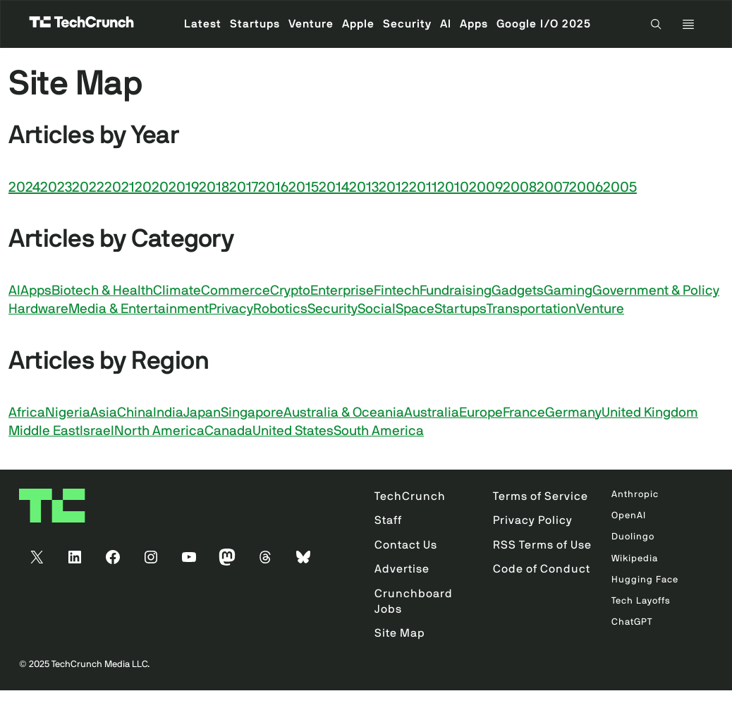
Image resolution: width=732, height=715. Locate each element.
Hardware (38, 309)
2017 (243, 188)
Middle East (44, 431)
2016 (273, 188)
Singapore (252, 413)
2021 (119, 188)
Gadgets (518, 291)
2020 (152, 188)
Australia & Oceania (343, 413)
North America (159, 431)
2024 (24, 188)
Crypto (290, 291)
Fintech (397, 291)
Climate (177, 291)
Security (332, 309)
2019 (184, 188)
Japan (202, 413)
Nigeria (67, 413)
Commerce (235, 291)
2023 (56, 188)
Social (377, 309)
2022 (88, 188)
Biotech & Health (102, 291)
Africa (26, 413)
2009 (486, 188)
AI (14, 291)
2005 (620, 188)
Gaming (568, 291)
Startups (460, 309)
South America (379, 431)
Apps (35, 291)
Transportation (531, 309)
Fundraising (456, 291)
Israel (97, 431)
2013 (364, 188)
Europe (481, 413)
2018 (214, 188)
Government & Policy (655, 291)
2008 (520, 188)
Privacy (231, 309)
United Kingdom (650, 413)
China (135, 413)
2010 (453, 188)
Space (415, 309)
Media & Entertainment (138, 309)
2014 (334, 188)
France (524, 413)
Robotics (280, 309)
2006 (586, 188)
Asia (103, 413)
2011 (423, 188)
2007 (553, 188)
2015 (303, 188)
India (168, 413)
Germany (573, 413)
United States (293, 431)
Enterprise (342, 291)
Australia (431, 413)
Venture (600, 309)
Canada (228, 431)
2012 (394, 188)
